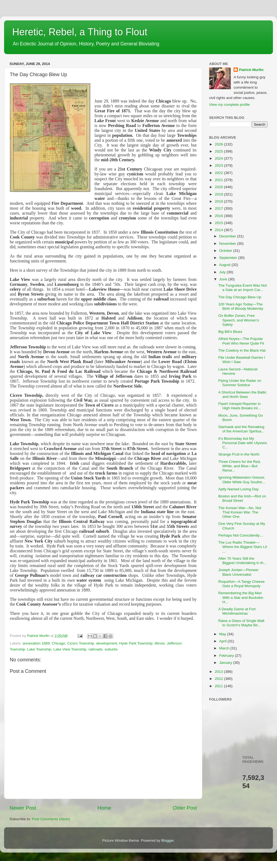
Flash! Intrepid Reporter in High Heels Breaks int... (239, 406)
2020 (219, 187)
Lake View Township (69, 649)
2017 (219, 208)
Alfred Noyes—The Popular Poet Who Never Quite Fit (241, 341)
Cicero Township (80, 643)
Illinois (160, 643)
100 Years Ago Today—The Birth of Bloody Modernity (240, 306)
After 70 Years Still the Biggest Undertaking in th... (242, 560)
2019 (219, 194)
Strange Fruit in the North (239, 454)
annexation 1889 (36, 643)
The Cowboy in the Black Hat (242, 350)
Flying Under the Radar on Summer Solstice (239, 383)
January (226, 663)
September (228, 258)
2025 (219, 151)
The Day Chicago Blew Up (239, 297)
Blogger (167, 840)
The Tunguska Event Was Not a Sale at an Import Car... (242, 287)
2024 (219, 158)
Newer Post (23, 808)
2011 (219, 686)
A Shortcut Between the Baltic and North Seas (242, 394)
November (228, 243)
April (223, 641)
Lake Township (39, 649)
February (227, 656)
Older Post (185, 808)
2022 (219, 173)
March (224, 648)
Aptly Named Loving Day (238, 489)
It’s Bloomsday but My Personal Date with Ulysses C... (242, 442)
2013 (219, 672)
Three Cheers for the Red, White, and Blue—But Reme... (239, 466)
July (223, 272)
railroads (96, 649)
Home (104, 808)
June (223, 279)
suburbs (111, 649)
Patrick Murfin (251, 70)
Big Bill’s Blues (230, 332)
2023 (219, 165)
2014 (219, 230)
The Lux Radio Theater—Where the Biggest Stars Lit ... (242, 546)
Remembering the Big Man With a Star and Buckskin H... (240, 597)
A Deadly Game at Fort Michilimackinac (237, 611)
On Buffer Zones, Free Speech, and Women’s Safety (238, 320)
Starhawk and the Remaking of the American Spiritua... (241, 429)
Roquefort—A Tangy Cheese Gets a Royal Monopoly (241, 584)
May (223, 634)
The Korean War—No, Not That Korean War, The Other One (239, 512)
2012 (219, 679)
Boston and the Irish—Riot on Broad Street (242, 498)
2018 (219, 201)
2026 (219, 144)
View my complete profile (229, 105)
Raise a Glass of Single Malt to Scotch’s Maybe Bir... (241, 623)
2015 (219, 223)
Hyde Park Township (136, 643)
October (226, 251)
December (228, 236)
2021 (219, 180)
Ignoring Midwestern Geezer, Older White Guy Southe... (241, 479)
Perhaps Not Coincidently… (240, 535)
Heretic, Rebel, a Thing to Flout (79, 32)
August (225, 265)
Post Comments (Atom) (51, 819)
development (106, 643)
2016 (219, 216)
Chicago (58, 643)
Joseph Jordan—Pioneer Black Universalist (238, 572)
